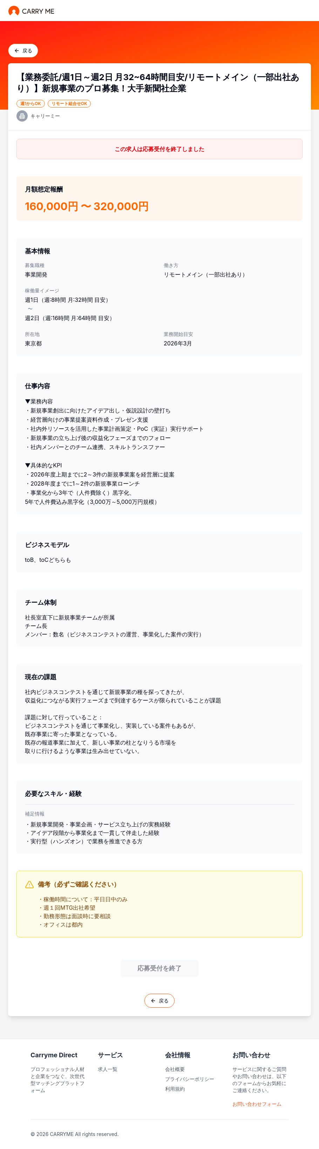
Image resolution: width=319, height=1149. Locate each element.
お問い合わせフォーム (256, 1104)
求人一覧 (107, 1069)
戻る (23, 50)
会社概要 (175, 1069)
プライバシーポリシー (189, 1079)
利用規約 (175, 1089)
